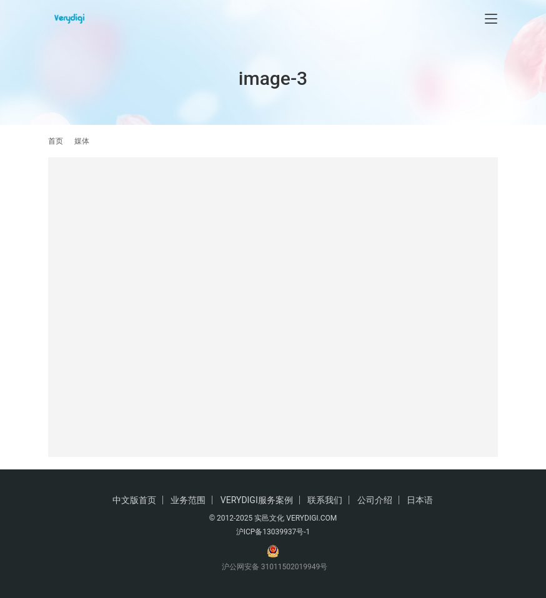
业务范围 (188, 500)
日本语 (420, 500)
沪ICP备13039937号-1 (273, 531)
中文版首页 (134, 500)
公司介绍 (374, 500)
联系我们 (324, 500)
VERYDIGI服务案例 (257, 500)
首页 (55, 141)
